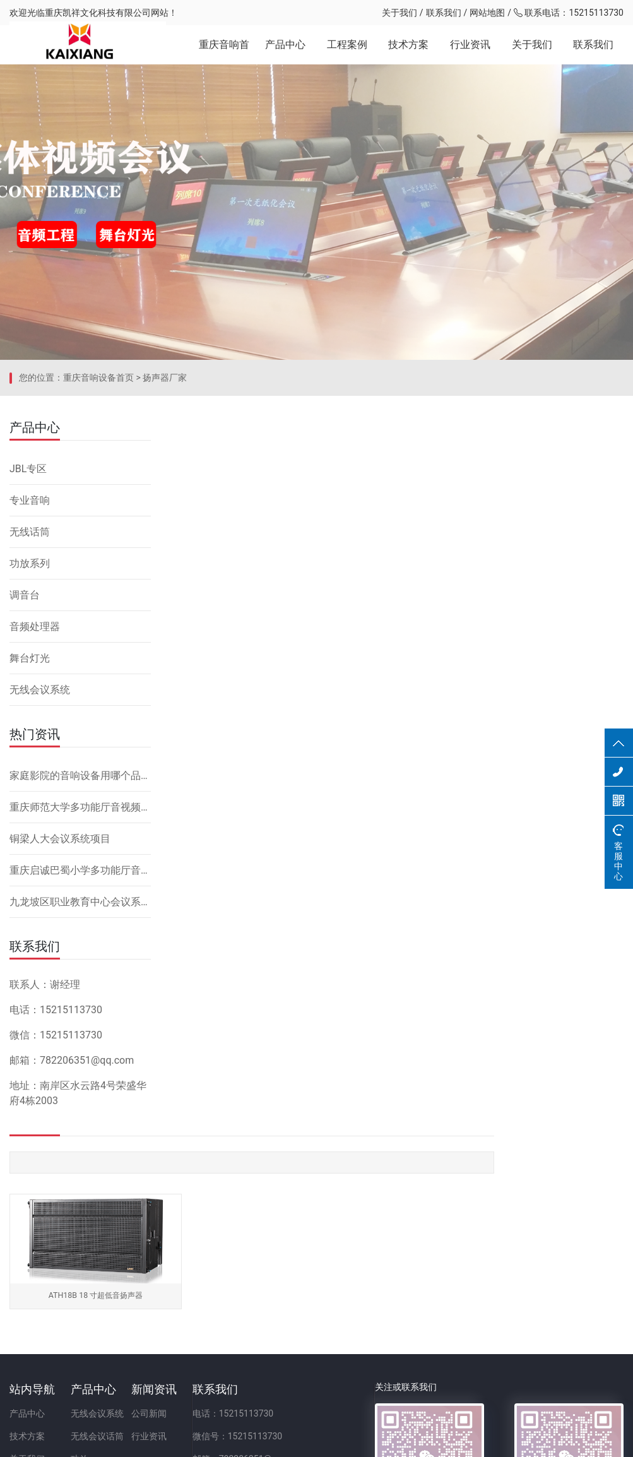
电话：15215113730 (308, 1278)
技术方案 (408, 50)
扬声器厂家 (165, 470)
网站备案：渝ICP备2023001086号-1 (465, 1441)
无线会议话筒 (121, 1301)
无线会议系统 (39, 777)
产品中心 (285, 50)
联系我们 (443, 13)
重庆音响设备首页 (98, 470)
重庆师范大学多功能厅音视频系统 (80, 895)
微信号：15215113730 (313, 1301)
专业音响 (29, 588)
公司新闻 (198, 1278)
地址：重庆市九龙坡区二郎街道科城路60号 (352, 1346)
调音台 (24, 683)
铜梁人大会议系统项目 (59, 926)
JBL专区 (28, 556)
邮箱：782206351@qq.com (322, 1324)
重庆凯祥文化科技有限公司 (98, 13)
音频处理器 (34, 714)
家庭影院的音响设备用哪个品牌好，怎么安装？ (80, 863)
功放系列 (29, 651)
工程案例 (347, 50)
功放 (104, 1324)
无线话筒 (29, 620)
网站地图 (487, 13)
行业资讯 (470, 50)
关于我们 (399, 13)
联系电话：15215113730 (569, 13)
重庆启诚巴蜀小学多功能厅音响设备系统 (80, 958)
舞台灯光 (29, 746)
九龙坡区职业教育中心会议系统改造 (80, 990)
